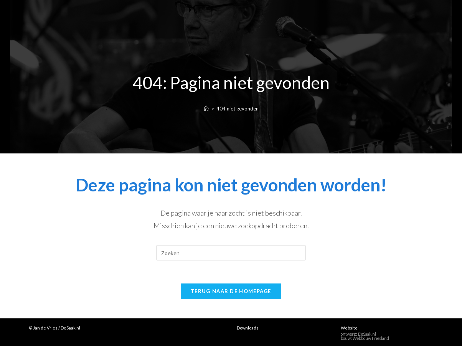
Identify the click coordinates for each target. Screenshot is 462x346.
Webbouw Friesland (371, 338)
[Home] (206, 108)
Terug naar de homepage (231, 291)
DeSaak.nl (367, 333)
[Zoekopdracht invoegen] (231, 252)
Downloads (248, 327)
